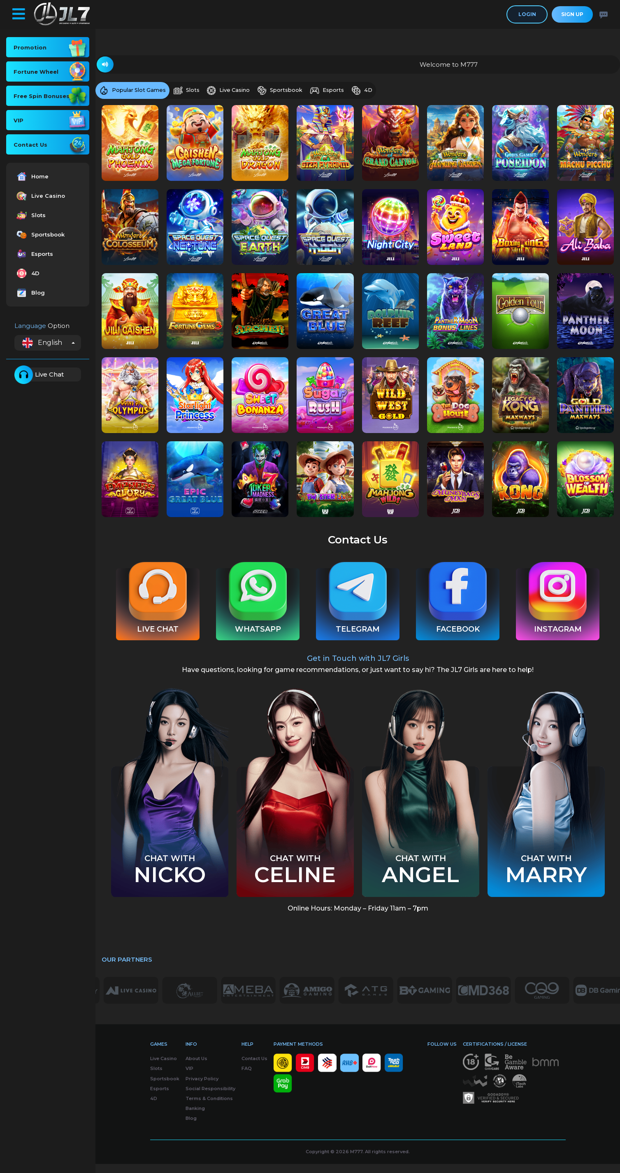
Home (31, 176)
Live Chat (39, 375)
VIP (189, 1078)
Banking (195, 1117)
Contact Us (254, 1067)
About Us (196, 1067)
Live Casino (39, 196)
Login (527, 14)
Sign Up (572, 14)
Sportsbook (39, 234)
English (42, 342)
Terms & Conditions (209, 1107)
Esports (33, 254)
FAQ (246, 1078)
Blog (29, 293)
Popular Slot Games (133, 91)
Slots (30, 215)
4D (26, 273)
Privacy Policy (202, 1088)
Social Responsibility (210, 1097)
